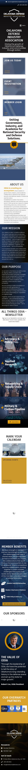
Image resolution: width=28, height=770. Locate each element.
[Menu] (22, 25)
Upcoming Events (10, 460)
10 (20, 531)
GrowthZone (20, 768)
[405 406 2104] (22, 5)
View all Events (7, 480)
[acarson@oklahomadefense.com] (16, 2)
